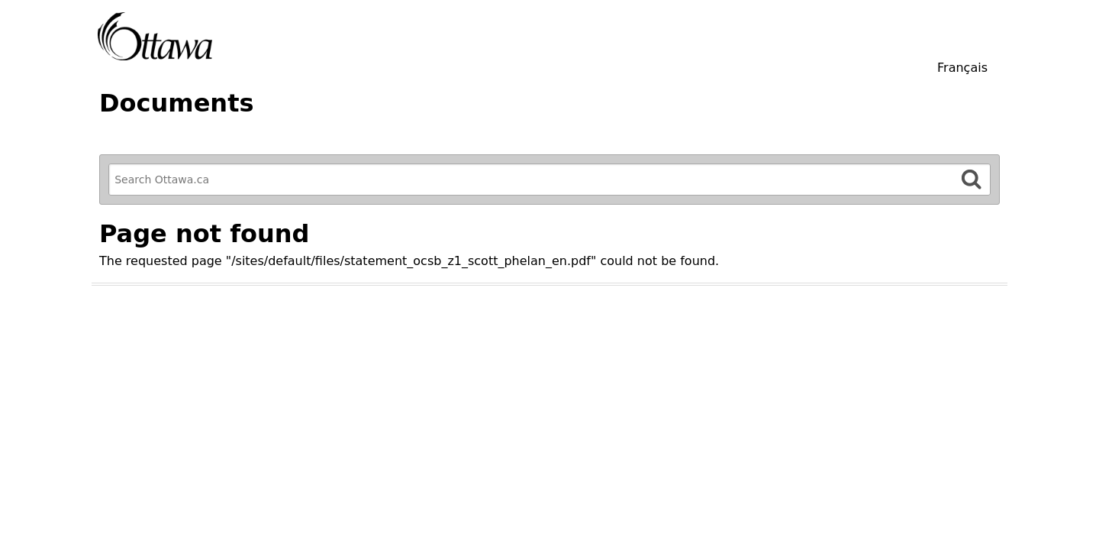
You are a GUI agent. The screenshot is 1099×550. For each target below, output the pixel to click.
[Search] (971, 179)
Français (962, 67)
